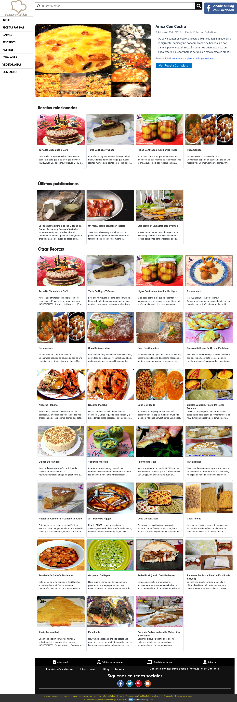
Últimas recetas (88, 669)
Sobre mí (120, 669)
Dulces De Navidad (49, 461)
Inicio (6, 20)
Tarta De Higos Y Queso (101, 149)
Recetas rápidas (13, 27)
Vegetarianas (11, 64)
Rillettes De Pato (147, 461)
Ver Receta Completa (173, 65)
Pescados (8, 42)
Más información (140, 699)
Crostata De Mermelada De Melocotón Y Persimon (159, 634)
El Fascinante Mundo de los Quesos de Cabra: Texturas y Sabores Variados (60, 227)
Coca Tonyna (194, 518)
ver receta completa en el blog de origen (192, 58)
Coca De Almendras (99, 348)
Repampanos (194, 149)
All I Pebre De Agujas (99, 518)
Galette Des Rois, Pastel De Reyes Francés (205, 406)
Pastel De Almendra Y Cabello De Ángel (60, 518)
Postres (7, 49)
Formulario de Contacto (204, 668)
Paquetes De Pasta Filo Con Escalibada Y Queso (208, 577)
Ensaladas (9, 57)
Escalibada (94, 632)
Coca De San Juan (148, 518)
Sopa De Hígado (146, 404)
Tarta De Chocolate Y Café (53, 149)
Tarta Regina (194, 461)
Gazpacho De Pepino (99, 575)
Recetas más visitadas (60, 669)
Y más (150, 699)
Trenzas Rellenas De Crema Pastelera (208, 348)
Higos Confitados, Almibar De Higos (157, 149)
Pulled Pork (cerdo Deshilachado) (156, 575)
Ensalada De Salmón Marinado (56, 575)
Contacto (9, 72)
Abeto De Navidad (49, 632)
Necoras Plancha (48, 404)
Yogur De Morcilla (98, 461)
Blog (106, 669)
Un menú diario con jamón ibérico (106, 225)
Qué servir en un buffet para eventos (158, 225)
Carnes (7, 35)
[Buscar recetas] (115, 6)
